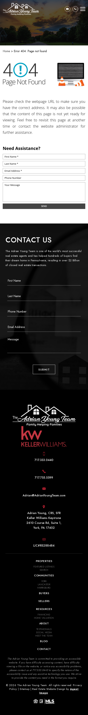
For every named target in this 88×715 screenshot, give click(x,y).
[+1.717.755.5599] (44, 478)
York (44, 581)
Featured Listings (43, 566)
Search (44, 570)
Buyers (44, 593)
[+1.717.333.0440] (75, 9)
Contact (44, 649)
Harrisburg (44, 587)
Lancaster (44, 584)
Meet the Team (44, 635)
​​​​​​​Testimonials (44, 629)
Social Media (44, 632)
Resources (44, 609)
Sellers (44, 601)
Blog (44, 641)
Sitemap (25, 689)
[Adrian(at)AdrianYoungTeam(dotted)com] (67, 9)
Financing (44, 614)
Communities (44, 575)
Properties (44, 561)
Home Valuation (44, 618)
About (44, 623)
